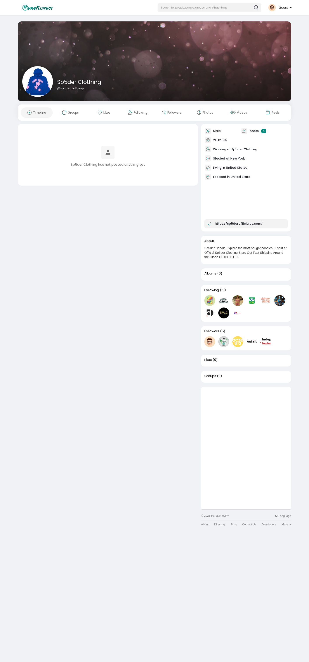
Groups (210, 376)
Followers (211, 331)
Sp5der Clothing (79, 82)
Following (211, 290)
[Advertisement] (246, 417)
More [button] (286, 524)
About (204, 524)
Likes (208, 359)
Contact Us (249, 524)
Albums (210, 273)
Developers (269, 524)
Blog (234, 524)
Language (283, 515)
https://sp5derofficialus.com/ (239, 223)
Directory (220, 524)
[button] (209, 7)
